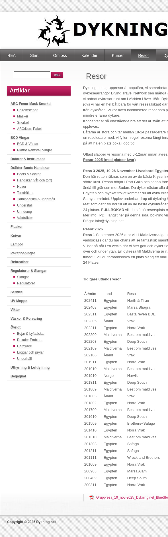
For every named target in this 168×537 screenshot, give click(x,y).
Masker (22, 116)
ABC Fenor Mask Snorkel (31, 104)
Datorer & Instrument (28, 159)
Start (34, 55)
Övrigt (16, 327)
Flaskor (17, 227)
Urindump (24, 212)
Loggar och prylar (30, 352)
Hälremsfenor (27, 110)
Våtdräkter (25, 218)
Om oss (60, 55)
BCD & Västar (27, 144)
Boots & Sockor (29, 174)
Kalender (89, 55)
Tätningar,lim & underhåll (36, 199)
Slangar (23, 277)
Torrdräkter (25, 193)
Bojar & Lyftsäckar (31, 334)
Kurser (118, 55)
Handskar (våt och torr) (34, 180)
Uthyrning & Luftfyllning (30, 367)
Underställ (24, 205)
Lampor (17, 244)
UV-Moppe (19, 301)
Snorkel (23, 123)
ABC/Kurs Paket (29, 129)
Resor (143, 55)
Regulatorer (26, 283)
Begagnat (18, 376)
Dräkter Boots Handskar (30, 168)
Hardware (24, 346)
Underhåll (24, 359)
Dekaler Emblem (29, 340)
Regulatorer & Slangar (29, 271)
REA (11, 55)
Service (17, 292)
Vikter (15, 310)
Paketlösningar (23, 253)
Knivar (16, 235)
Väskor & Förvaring (26, 319)
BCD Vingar (20, 138)
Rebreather (19, 262)
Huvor (21, 187)
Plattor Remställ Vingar (34, 150)
